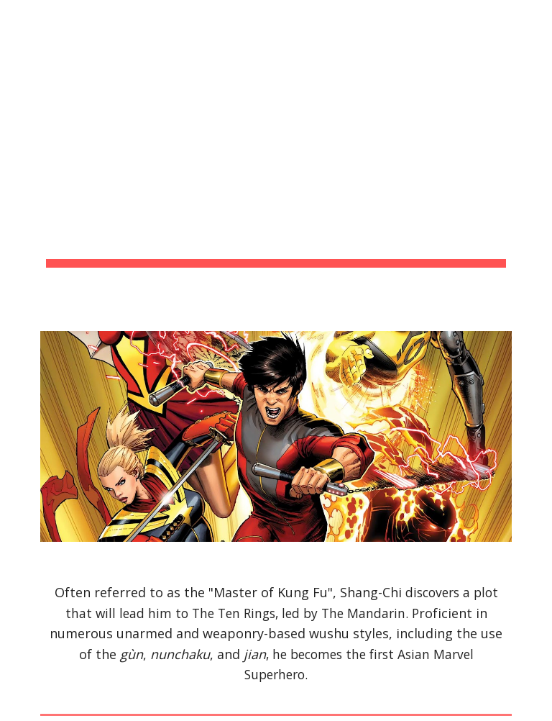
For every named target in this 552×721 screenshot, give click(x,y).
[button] (535, 20)
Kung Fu (302, 592)
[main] (275, 156)
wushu (329, 633)
